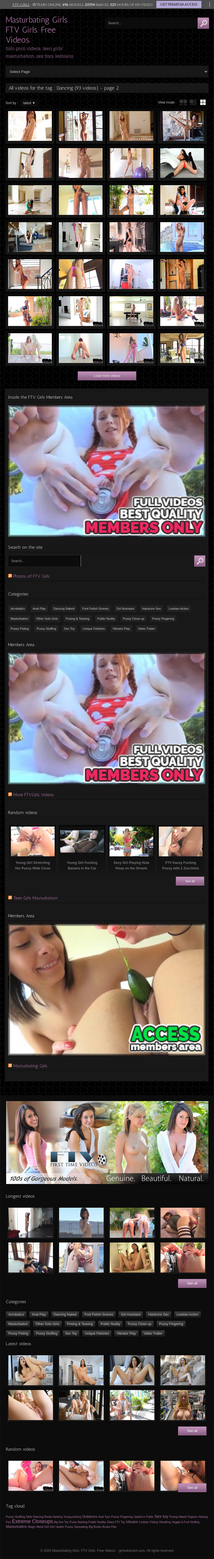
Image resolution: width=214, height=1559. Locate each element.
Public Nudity (106, 618)
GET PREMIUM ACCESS (178, 5)
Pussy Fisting (20, 628)
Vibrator (132, 1522)
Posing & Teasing (77, 618)
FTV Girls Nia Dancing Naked (131, 200)
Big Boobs (95, 1526)
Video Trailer (146, 628)
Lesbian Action (179, 608)
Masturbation (19, 618)
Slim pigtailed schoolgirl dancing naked (131, 237)
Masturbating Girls (30, 1065)
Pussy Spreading (76, 1526)
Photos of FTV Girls (31, 576)
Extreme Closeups (32, 1521)
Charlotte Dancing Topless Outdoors (30, 311)
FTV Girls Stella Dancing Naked (131, 274)
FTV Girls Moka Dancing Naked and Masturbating (131, 348)
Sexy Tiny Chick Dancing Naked (81, 163)
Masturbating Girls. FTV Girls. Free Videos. (37, 30)
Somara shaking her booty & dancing (182, 163)
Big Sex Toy (61, 1522)
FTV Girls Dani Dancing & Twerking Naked (81, 348)
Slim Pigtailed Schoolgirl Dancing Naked (81, 237)
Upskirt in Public (144, 1516)
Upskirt (59, 1526)
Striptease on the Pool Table (131, 311)
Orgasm (193, 1516)
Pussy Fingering (163, 618)
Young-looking (72, 1516)
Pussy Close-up (133, 618)
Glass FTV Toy (116, 1522)
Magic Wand (35, 1526)
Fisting (154, 1522)
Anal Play (39, 608)
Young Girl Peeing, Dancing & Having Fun (30, 348)
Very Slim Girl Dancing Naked (81, 274)
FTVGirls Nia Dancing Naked (81, 200)
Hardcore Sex (151, 608)
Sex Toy (69, 628)
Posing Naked (177, 1516)
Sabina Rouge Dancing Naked (30, 126)
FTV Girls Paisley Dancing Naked (182, 126)
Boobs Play (109, 1526)
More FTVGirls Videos (33, 794)
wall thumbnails (203, 102)
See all (190, 881)
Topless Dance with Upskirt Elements (30, 274)
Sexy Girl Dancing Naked (182, 274)
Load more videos (107, 376)
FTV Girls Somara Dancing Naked (30, 200)
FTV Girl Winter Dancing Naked (81, 311)
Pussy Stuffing (46, 628)
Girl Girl (49, 1526)
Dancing (38, 1516)
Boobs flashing (53, 1516)
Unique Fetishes (93, 628)
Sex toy (161, 1516)
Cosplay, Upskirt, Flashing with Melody (30, 237)
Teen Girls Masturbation (35, 898)
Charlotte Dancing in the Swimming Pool (182, 237)
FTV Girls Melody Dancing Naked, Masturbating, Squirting (182, 200)
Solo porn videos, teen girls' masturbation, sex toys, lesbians (39, 52)
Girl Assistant (125, 608)
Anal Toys (104, 1516)
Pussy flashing (78, 1522)
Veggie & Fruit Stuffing (185, 1522)
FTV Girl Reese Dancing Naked (182, 348)
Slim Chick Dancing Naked (30, 163)
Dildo (29, 1516)
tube (183, 102)
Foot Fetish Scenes (95, 608)
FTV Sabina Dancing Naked (131, 163)
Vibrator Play (121, 628)
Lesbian (144, 1522)
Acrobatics (18, 608)
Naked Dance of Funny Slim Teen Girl (131, 126)
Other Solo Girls (47, 618)
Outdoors (89, 1516)
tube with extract (193, 102)
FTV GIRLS (21, 5)
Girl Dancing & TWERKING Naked (81, 126)
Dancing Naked (64, 608)
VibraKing (165, 1522)
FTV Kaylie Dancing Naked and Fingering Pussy (182, 311)
